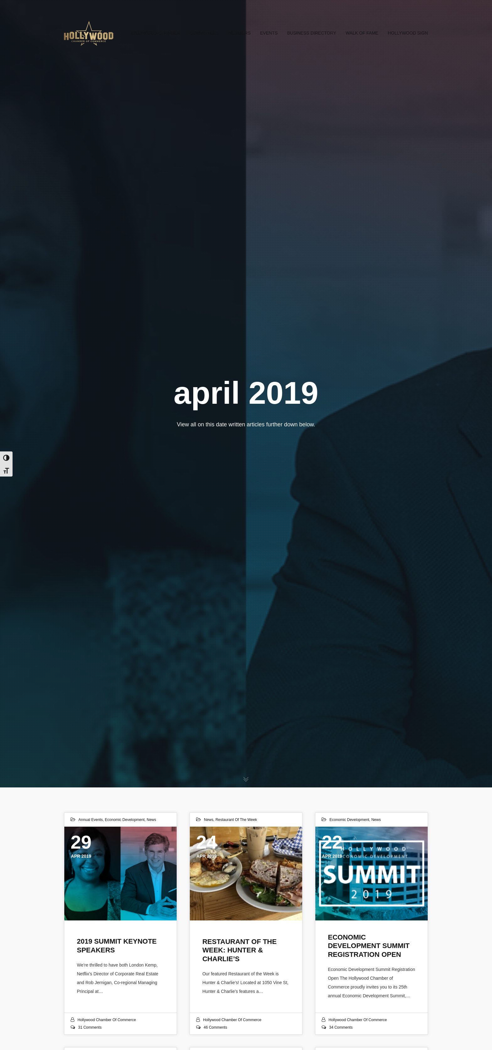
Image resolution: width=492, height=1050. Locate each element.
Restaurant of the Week (236, 820)
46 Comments (215, 1027)
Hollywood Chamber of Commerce (107, 1020)
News (151, 820)
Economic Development (125, 820)
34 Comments (341, 1027)
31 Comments (90, 1027)
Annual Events (90, 820)
